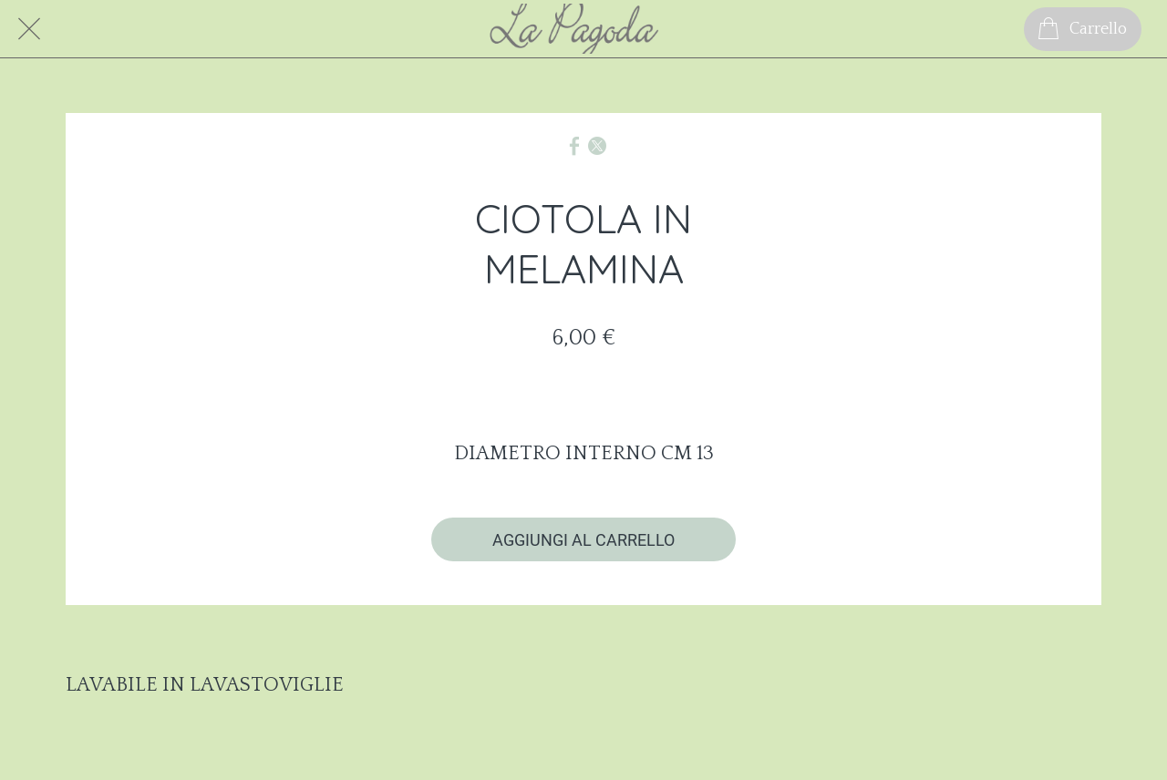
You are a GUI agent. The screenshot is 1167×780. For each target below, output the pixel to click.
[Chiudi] (29, 29)
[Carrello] (1082, 29)
